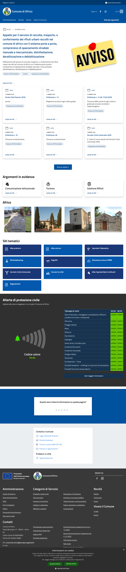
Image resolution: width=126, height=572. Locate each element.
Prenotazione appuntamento (43, 527)
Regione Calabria (8, 2)
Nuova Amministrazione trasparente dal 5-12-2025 (77, 535)
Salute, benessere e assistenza (74, 505)
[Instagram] (102, 11)
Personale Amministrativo (12, 512)
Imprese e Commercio (40, 501)
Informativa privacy (70, 540)
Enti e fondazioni (8, 505)
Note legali (67, 544)
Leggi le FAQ (37, 534)
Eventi (96, 515)
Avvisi (8, 29)
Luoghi (96, 511)
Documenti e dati (9, 516)
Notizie (96, 494)
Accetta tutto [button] (55, 564)
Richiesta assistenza (40, 538)
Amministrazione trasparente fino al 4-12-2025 (77, 528)
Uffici (4, 501)
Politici (5, 509)
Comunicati (98, 497)
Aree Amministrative (10, 497)
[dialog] (63, 560)
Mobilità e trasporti (39, 509)
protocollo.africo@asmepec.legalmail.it (20, 542)
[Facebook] (97, 11)
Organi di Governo (9, 494)
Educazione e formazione (72, 494)
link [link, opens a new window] (83, 560)
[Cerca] (120, 11)
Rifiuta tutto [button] (71, 564)
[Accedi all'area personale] (113, 2)
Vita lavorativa (38, 497)
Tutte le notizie (63, 167)
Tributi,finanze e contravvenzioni (74, 501)
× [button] (123, 550)
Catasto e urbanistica (40, 505)
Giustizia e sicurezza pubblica (73, 497)
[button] (63, 568)
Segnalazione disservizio (41, 530)
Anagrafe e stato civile (41, 494)
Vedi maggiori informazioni (93, 376)
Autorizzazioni (68, 509)
